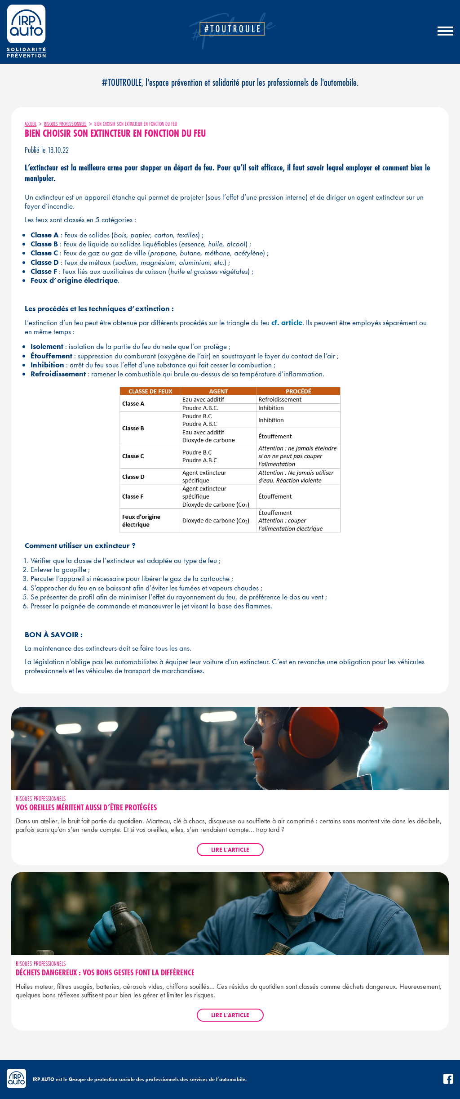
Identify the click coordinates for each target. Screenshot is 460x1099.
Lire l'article (230, 849)
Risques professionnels (65, 124)
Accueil (30, 124)
